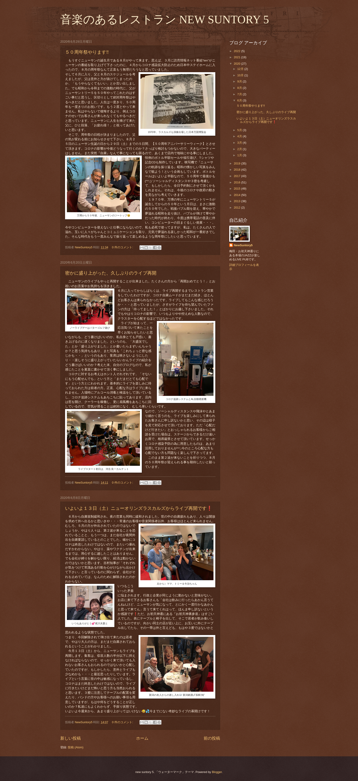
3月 (240, 142)
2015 (237, 188)
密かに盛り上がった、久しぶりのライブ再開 (110, 272)
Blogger (217, 772)
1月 (240, 155)
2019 (237, 163)
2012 (237, 207)
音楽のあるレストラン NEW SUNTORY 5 (164, 19)
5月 (240, 130)
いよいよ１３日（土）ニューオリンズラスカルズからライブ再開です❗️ (138, 508)
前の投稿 (212, 738)
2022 (237, 51)
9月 (240, 81)
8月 (240, 88)
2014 (237, 195)
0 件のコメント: (123, 247)
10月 (240, 75)
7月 (240, 94)
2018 (237, 169)
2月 (240, 149)
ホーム (142, 738)
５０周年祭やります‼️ (87, 52)
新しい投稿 (70, 738)
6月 (240, 100)
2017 (237, 176)
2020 (237, 63)
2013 (237, 201)
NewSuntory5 (243, 245)
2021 (237, 57)
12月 (240, 69)
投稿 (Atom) (75, 747)
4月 (240, 136)
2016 (237, 182)
